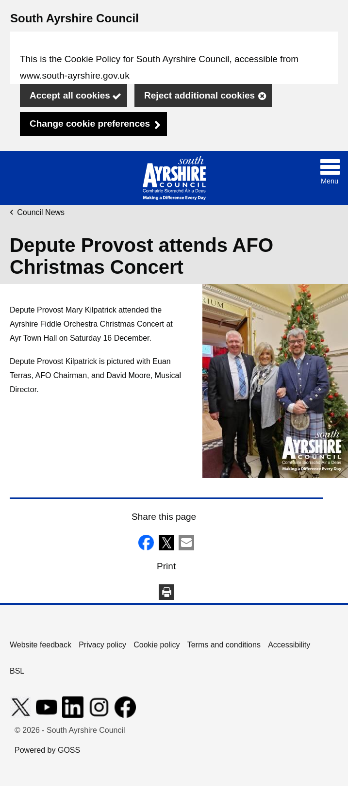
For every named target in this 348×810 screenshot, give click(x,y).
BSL (17, 671)
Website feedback (40, 645)
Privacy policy (102, 645)
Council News (41, 212)
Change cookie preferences (90, 123)
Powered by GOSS (47, 750)
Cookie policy (156, 645)
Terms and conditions (224, 645)
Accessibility (289, 645)
